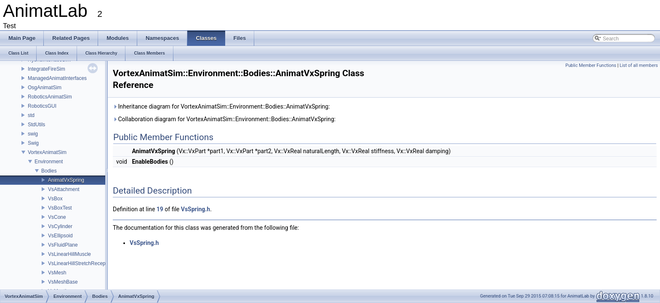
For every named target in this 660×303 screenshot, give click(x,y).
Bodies (49, 171)
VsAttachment (64, 189)
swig (33, 134)
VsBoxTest (60, 208)
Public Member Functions (590, 65)
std (31, 115)
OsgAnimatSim (44, 87)
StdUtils (36, 125)
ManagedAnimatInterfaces (57, 78)
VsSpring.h (195, 209)
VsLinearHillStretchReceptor (80, 263)
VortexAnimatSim (47, 152)
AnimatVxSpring (66, 180)
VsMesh (57, 273)
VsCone (57, 217)
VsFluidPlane (63, 245)
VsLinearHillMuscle (69, 254)
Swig (33, 143)
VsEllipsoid (60, 236)
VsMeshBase (63, 282)
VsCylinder (60, 226)
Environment (49, 162)
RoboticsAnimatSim (50, 97)
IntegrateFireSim (46, 69)
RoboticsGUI (42, 106)
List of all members (639, 65)
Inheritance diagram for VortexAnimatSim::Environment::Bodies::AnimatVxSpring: (221, 106)
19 (160, 209)
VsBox (55, 199)
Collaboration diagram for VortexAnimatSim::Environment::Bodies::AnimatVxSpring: (224, 119)
